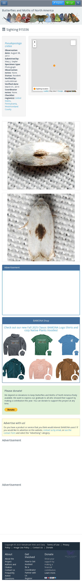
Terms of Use (53, 544)
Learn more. (50, 572)
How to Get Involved (30, 563)
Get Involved (30, 555)
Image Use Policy (21, 547)
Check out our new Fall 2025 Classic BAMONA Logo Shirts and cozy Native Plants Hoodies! (41, 329)
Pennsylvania (11, 103)
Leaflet (46, 91)
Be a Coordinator (30, 568)
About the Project (9, 560)
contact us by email (52, 430)
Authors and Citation (10, 566)
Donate (49, 547)
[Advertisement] (41, 292)
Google (60, 91)
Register (28, 578)
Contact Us (38, 547)
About (8, 554)
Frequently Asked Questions (9, 575)
